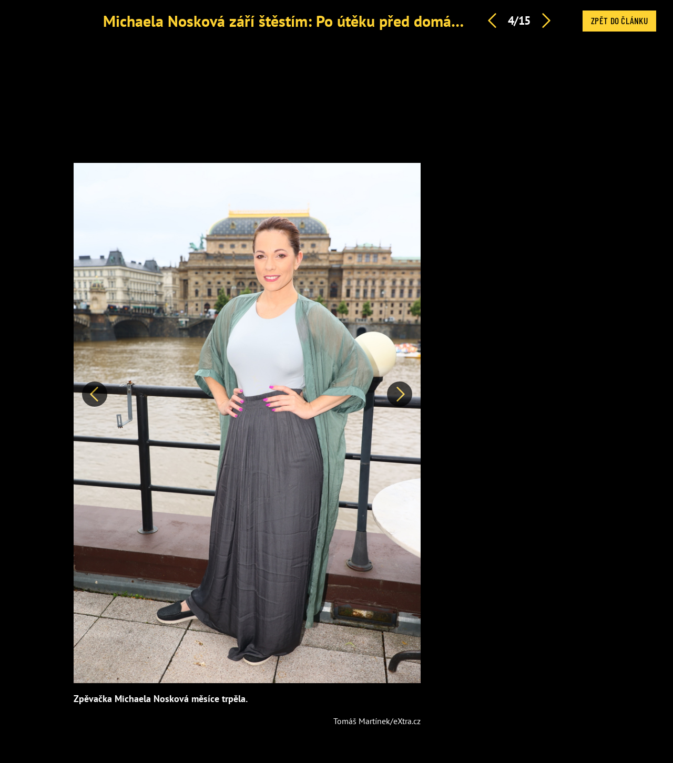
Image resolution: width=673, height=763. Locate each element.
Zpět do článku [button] (619, 20)
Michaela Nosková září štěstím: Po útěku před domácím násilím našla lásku (355, 21)
